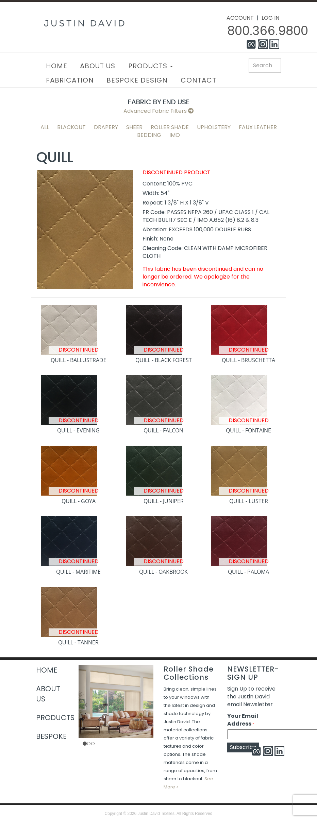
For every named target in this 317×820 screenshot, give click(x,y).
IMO (174, 135)
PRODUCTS (150, 66)
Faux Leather (258, 127)
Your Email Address (242, 720)
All (44, 127)
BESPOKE (51, 736)
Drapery (106, 127)
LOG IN (270, 18)
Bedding (149, 135)
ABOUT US (97, 66)
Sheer (134, 127)
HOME (56, 66)
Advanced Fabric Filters (158, 111)
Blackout (71, 127)
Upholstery (214, 127)
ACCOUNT (240, 18)
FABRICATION (70, 80)
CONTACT (198, 80)
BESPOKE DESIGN (137, 80)
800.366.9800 (267, 30)
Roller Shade (170, 127)
